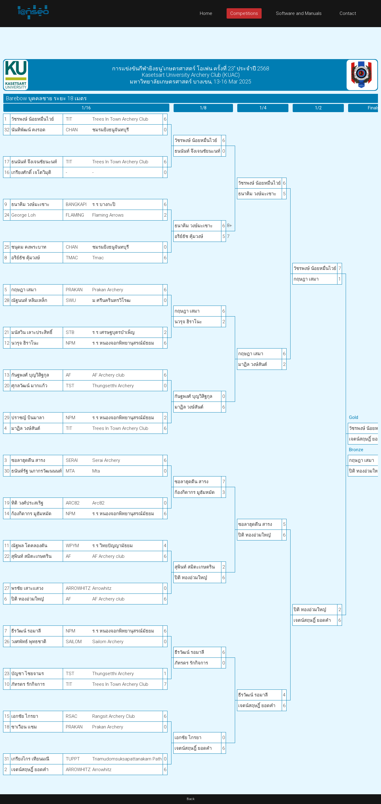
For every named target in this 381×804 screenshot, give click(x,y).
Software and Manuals (299, 13)
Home (206, 13)
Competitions (244, 13)
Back (191, 799)
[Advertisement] (190, 41)
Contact (348, 13)
